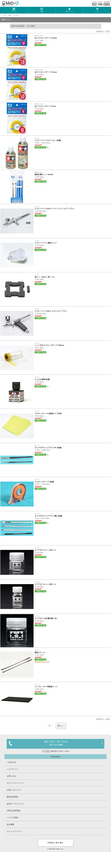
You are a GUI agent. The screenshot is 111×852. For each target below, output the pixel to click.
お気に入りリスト (14, 790)
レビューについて (14, 831)
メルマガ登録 (12, 817)
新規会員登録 (12, 797)
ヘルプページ (12, 769)
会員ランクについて (15, 804)
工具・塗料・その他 (10, 15)
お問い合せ (11, 776)
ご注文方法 (11, 762)
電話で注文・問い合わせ (56, 743)
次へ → (61, 725)
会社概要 (10, 824)
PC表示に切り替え (55, 843)
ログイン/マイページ (15, 783)
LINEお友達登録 (13, 810)
